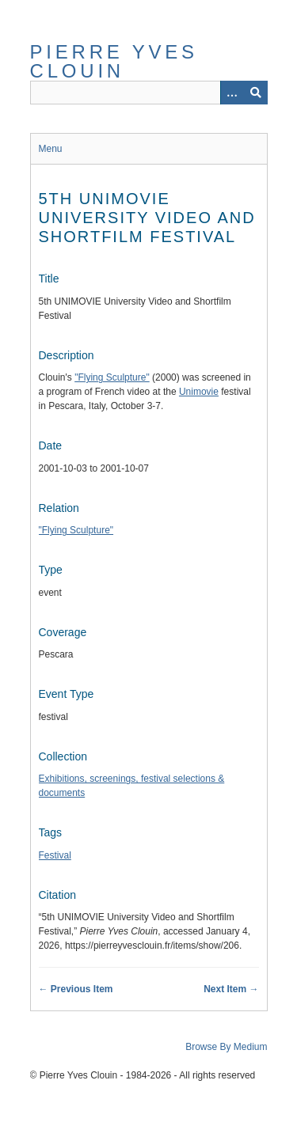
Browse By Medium (226, 1046)
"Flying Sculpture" (112, 377)
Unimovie (199, 391)
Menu (51, 148)
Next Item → (231, 989)
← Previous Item (76, 989)
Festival (55, 855)
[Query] (149, 92)
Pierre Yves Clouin (114, 61)
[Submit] (256, 92)
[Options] (232, 92)
